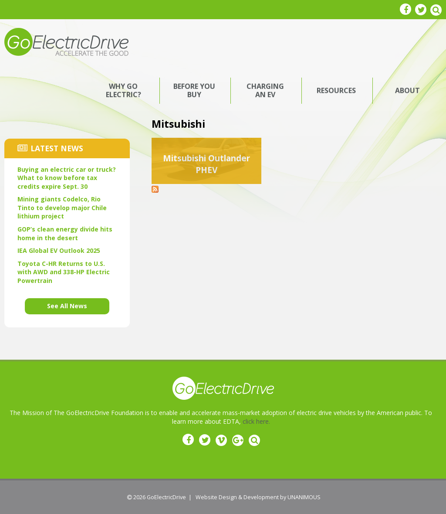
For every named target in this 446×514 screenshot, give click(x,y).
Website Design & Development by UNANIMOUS (258, 497)
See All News (67, 306)
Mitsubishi (178, 124)
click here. (256, 421)
